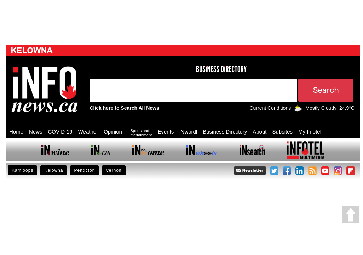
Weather (88, 132)
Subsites (282, 132)
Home (16, 132)
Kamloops (22, 170)
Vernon (113, 170)
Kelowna (53, 170)
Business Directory (225, 132)
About (259, 132)
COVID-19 (60, 132)
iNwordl (188, 132)
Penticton (84, 170)
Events (165, 132)
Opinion (113, 132)
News (35, 132)
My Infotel (309, 132)
